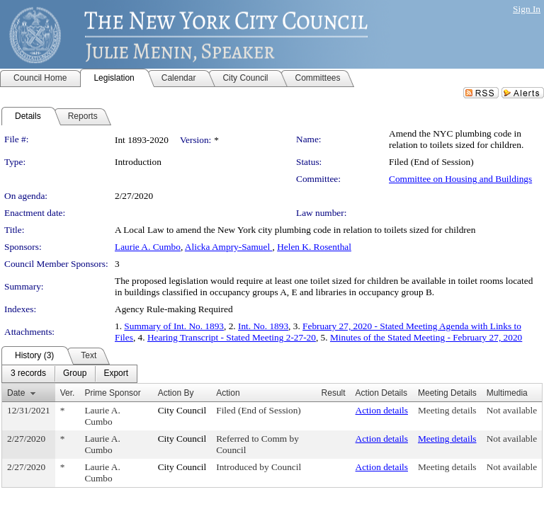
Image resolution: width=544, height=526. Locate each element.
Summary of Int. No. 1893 (174, 326)
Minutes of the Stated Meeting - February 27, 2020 (426, 337)
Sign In (526, 9)
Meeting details (447, 410)
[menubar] (69, 374)
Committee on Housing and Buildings (460, 178)
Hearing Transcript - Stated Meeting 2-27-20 (231, 337)
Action (227, 393)
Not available (512, 410)
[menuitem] (28, 373)
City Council (182, 410)
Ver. (67, 393)
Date (16, 393)
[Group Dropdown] (75, 373)
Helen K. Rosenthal (314, 246)
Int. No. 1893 (263, 326)
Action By (176, 393)
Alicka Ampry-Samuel (229, 246)
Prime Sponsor (112, 393)
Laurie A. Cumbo (148, 246)
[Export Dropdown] (116, 373)
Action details (382, 410)
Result (334, 393)
